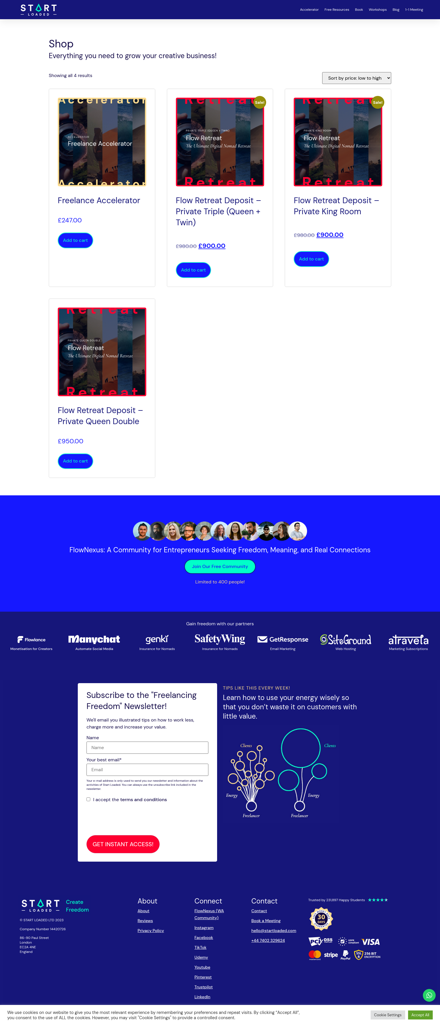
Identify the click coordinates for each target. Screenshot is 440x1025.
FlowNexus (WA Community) (209, 914)
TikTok (200, 947)
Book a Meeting (266, 920)
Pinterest (203, 977)
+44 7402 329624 (268, 940)
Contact (259, 910)
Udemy (201, 957)
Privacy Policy (151, 930)
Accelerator (309, 9)
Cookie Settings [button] (388, 1015)
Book (359, 9)
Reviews (145, 920)
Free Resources (336, 9)
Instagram (204, 927)
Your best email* (104, 760)
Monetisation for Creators (31, 649)
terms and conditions (143, 800)
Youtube (202, 967)
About (143, 910)
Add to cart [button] (75, 240)
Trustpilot (203, 987)
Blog (396, 9)
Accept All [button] (420, 1015)
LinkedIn (202, 996)
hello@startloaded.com (273, 930)
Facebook (203, 937)
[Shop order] (356, 78)
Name (92, 737)
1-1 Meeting (414, 9)
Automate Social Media (94, 649)
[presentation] (130, 819)
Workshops (378, 9)
